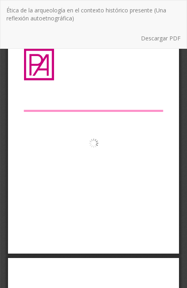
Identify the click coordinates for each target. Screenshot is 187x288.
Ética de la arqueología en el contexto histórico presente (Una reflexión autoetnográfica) (86, 14)
